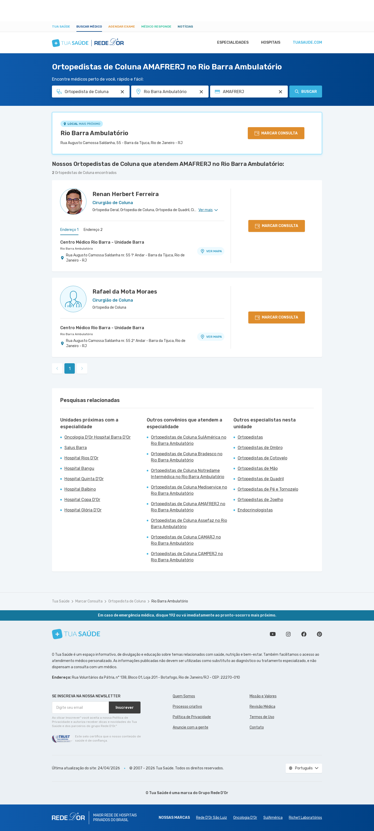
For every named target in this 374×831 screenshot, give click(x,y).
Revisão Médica (262, 706)
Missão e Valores (263, 696)
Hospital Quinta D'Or (84, 478)
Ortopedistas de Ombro (260, 447)
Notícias (185, 26)
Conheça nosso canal (272, 634)
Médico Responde (156, 26)
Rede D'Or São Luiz (211, 817)
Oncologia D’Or (245, 817)
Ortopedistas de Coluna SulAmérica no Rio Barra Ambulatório (188, 440)
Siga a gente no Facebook (303, 634)
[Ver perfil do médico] (73, 202)
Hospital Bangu (79, 468)
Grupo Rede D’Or (213, 793)
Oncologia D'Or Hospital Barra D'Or (97, 437)
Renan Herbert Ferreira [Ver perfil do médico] (125, 194)
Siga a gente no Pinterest (319, 634)
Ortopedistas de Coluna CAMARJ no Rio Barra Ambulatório (186, 540)
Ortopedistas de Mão (258, 468)
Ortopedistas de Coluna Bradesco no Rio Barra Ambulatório (186, 457)
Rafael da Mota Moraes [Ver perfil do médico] (124, 291)
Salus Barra (75, 447)
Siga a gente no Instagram (288, 634)
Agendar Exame (121, 26)
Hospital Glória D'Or (83, 510)
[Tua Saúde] (76, 634)
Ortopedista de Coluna (127, 601)
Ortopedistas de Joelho (260, 499)
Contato (257, 727)
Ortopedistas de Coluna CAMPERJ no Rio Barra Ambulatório (187, 556)
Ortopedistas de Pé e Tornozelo (268, 489)
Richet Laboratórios (305, 817)
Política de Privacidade (192, 717)
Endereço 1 (69, 230)
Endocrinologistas (255, 510)
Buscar (306, 91)
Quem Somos (184, 696)
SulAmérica (273, 817)
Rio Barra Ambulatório (94, 133)
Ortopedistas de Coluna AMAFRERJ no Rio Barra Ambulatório (188, 506)
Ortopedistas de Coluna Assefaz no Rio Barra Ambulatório (189, 523)
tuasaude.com (307, 42)
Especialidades (230, 42)
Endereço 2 (93, 230)
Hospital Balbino (80, 489)
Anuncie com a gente (190, 727)
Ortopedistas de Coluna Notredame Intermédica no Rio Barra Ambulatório (187, 473)
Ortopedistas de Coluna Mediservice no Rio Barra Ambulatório (189, 490)
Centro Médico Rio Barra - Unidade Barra (102, 242)
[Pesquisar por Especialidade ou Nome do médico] (122, 92)
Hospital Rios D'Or (81, 458)
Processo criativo (187, 706)
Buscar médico (89, 26)
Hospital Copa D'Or (82, 499)
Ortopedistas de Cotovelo (262, 458)
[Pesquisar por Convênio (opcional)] (280, 92)
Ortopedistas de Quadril (261, 478)
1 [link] (70, 368)
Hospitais (269, 42)
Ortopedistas (250, 437)
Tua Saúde (61, 26)
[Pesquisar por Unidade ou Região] (201, 92)
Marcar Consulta (89, 601)
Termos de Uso (262, 717)
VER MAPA (211, 251)
